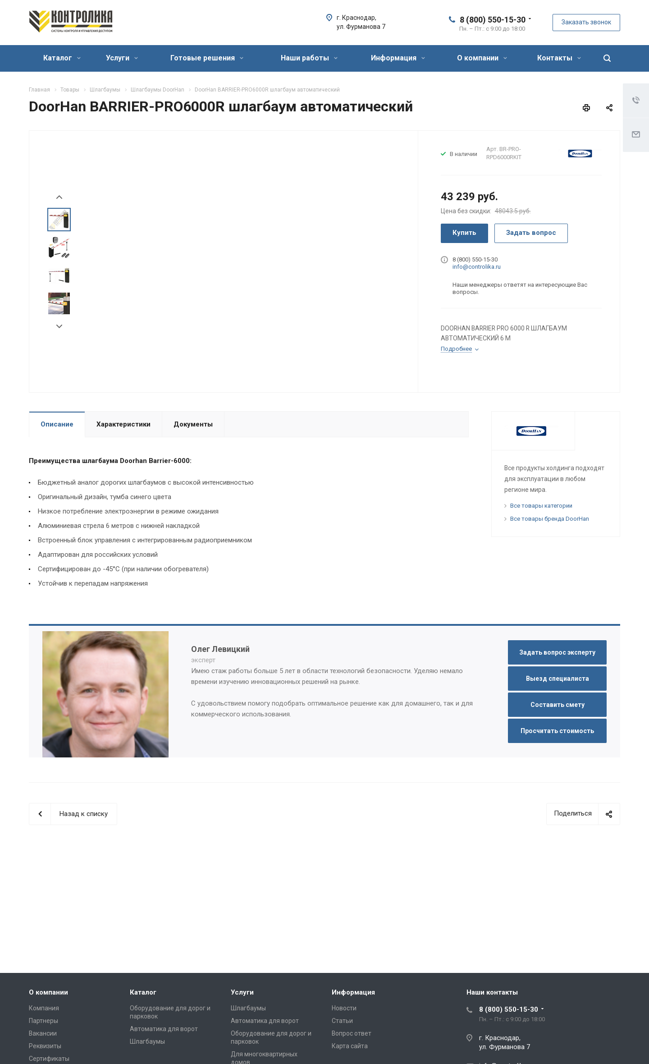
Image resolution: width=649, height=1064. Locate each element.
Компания (44, 1008)
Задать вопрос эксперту (557, 652)
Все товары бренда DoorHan (549, 518)
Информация (398, 58)
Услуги (122, 58)
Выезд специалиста (557, 678)
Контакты (559, 58)
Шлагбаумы (147, 1041)
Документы (193, 424)
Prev (59, 197)
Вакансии (43, 1033)
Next (59, 326)
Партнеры (43, 1020)
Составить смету (557, 704)
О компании (482, 58)
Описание (57, 424)
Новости (344, 1008)
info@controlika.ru (476, 266)
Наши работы (309, 58)
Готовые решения (206, 58)
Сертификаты (49, 1058)
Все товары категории (541, 505)
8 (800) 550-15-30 (493, 19)
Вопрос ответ (351, 1033)
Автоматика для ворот (164, 1028)
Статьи (342, 1020)
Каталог (62, 58)
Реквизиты (45, 1046)
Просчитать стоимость (557, 730)
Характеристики (123, 424)
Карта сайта (350, 1046)
